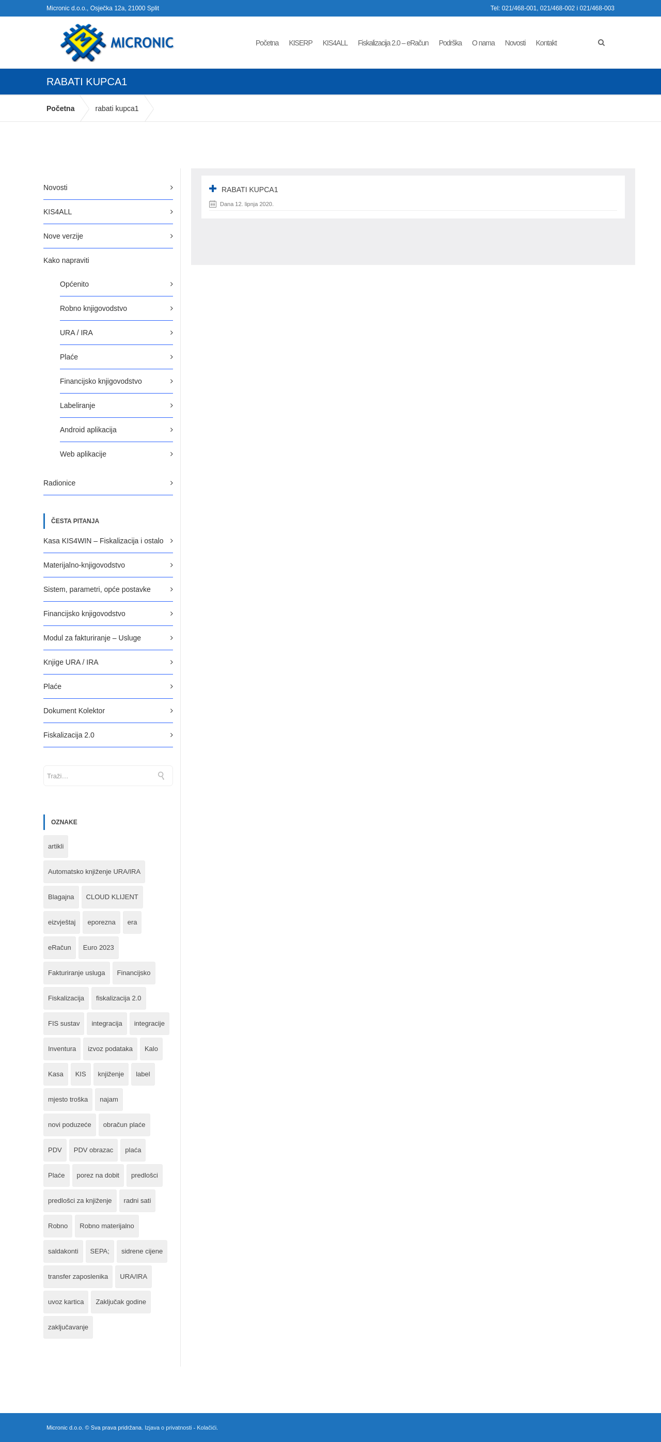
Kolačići (206, 1427)
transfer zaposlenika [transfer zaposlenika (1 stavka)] (78, 1276)
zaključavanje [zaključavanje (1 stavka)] (68, 1327)
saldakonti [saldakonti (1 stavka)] (63, 1251)
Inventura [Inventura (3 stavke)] (62, 1049)
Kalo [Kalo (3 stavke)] (151, 1049)
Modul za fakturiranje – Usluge (92, 638)
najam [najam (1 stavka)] (109, 1099)
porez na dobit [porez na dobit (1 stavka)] (98, 1175)
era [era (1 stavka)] (132, 922)
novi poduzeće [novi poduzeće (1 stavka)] (69, 1124)
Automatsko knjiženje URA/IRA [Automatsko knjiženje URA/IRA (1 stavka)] (94, 871)
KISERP (300, 43)
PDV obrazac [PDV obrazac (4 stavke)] (94, 1150)
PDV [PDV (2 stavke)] (55, 1150)
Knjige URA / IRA (71, 662)
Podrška (450, 43)
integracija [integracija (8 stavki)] (106, 1023)
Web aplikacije (83, 454)
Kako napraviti (66, 260)
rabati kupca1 (116, 108)
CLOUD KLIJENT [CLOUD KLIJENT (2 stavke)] (112, 897)
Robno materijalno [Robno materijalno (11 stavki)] (107, 1226)
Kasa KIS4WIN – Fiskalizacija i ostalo (103, 541)
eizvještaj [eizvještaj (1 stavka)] (61, 922)
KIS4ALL (335, 43)
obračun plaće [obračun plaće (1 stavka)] (124, 1124)
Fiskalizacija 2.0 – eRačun (393, 43)
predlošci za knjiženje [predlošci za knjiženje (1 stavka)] (80, 1200)
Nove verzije (63, 236)
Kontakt (546, 43)
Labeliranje (78, 405)
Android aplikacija (88, 430)
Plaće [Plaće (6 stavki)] (56, 1175)
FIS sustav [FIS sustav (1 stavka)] (64, 1023)
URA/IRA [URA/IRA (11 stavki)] (133, 1276)
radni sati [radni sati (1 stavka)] (137, 1200)
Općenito (74, 284)
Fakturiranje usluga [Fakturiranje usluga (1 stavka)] (76, 973)
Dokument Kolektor (74, 711)
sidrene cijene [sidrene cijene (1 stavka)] (142, 1251)
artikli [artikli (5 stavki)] (56, 846)
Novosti (515, 43)
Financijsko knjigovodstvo (101, 381)
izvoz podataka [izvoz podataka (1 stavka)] (110, 1049)
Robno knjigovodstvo (93, 308)
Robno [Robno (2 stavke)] (58, 1226)
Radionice (59, 483)
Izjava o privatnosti (168, 1427)
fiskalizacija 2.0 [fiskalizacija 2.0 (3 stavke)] (118, 998)
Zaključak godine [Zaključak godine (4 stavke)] (121, 1302)
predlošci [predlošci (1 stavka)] (144, 1175)
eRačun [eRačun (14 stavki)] (59, 947)
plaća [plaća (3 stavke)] (133, 1150)
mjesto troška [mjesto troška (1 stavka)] (68, 1099)
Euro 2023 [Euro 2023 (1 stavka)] (98, 947)
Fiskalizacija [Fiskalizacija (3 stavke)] (66, 998)
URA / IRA (76, 332)
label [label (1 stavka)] (143, 1074)
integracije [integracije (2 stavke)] (149, 1023)
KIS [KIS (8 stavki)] (80, 1074)
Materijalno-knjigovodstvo (84, 565)
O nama (483, 43)
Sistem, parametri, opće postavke (97, 589)
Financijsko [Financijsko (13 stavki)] (134, 973)
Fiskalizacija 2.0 (69, 735)
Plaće (69, 357)
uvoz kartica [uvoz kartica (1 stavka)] (66, 1302)
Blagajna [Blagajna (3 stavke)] (61, 897)
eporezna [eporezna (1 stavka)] (101, 922)
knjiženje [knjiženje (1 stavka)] (111, 1074)
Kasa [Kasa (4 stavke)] (56, 1074)
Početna (267, 43)
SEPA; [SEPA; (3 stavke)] (99, 1251)
